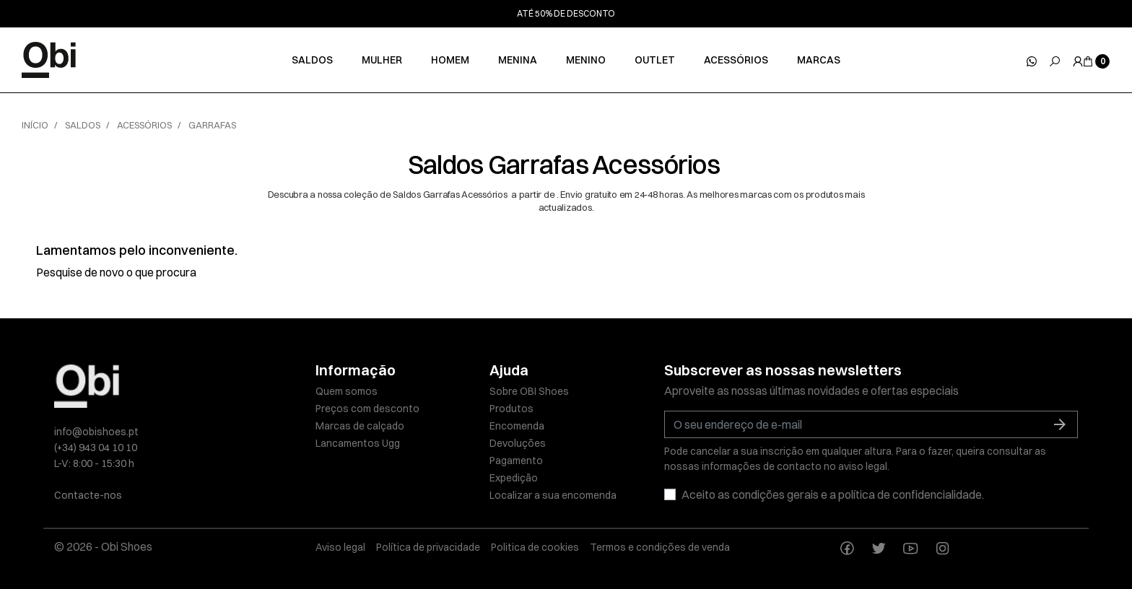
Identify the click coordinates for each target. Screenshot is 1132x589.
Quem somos (346, 391)
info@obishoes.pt (96, 431)
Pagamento (516, 460)
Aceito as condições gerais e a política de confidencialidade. (833, 494)
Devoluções (517, 443)
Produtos (511, 408)
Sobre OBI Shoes (529, 391)
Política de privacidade (428, 547)
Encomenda (516, 425)
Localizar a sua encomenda (553, 495)
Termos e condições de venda (660, 547)
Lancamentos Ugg (357, 443)
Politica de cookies (535, 547)
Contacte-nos (88, 495)
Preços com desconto (367, 408)
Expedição (513, 477)
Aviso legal (340, 547)
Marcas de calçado (359, 425)
